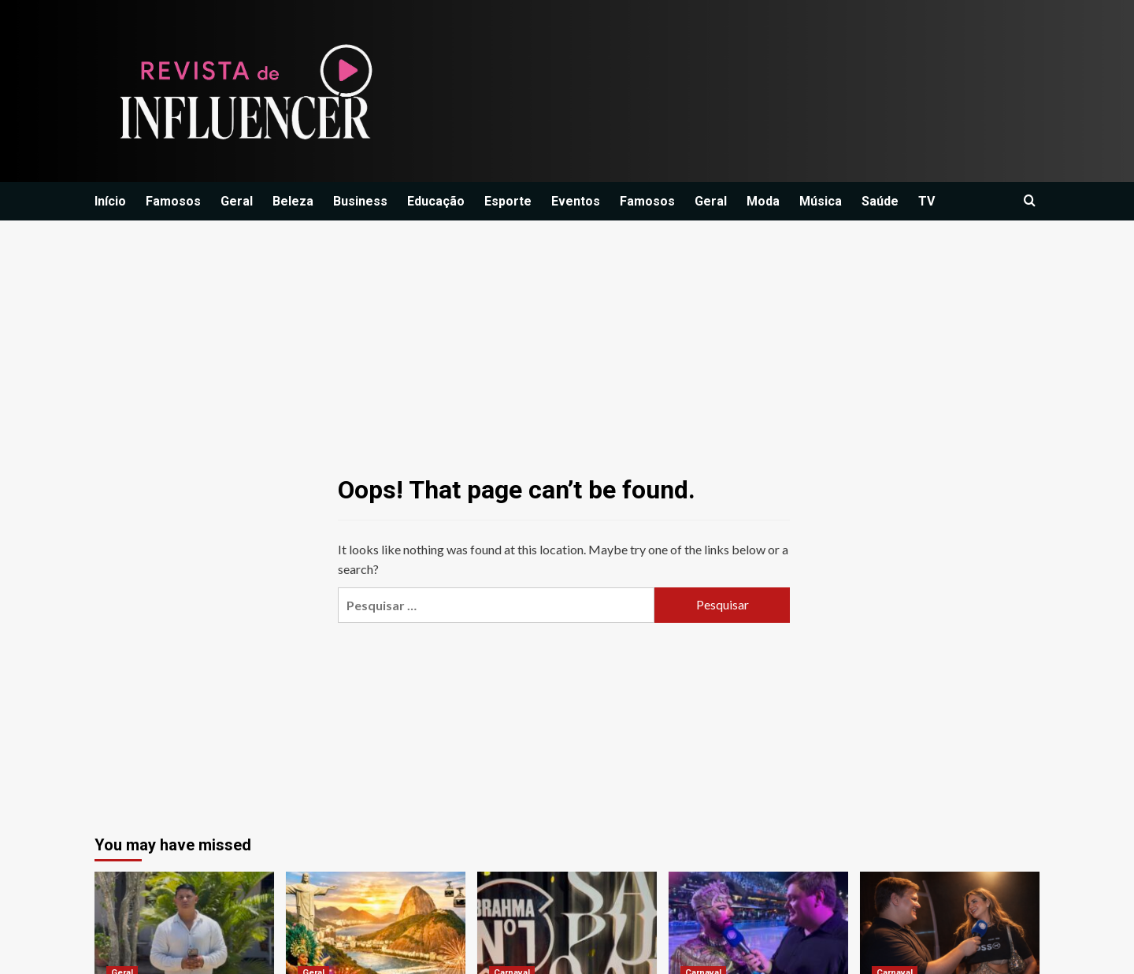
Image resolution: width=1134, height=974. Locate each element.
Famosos (173, 201)
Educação (436, 201)
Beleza (292, 201)
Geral (236, 201)
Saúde (880, 201)
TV (926, 201)
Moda (763, 201)
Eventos (575, 201)
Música (820, 201)
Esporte (508, 201)
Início (110, 201)
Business (360, 201)
